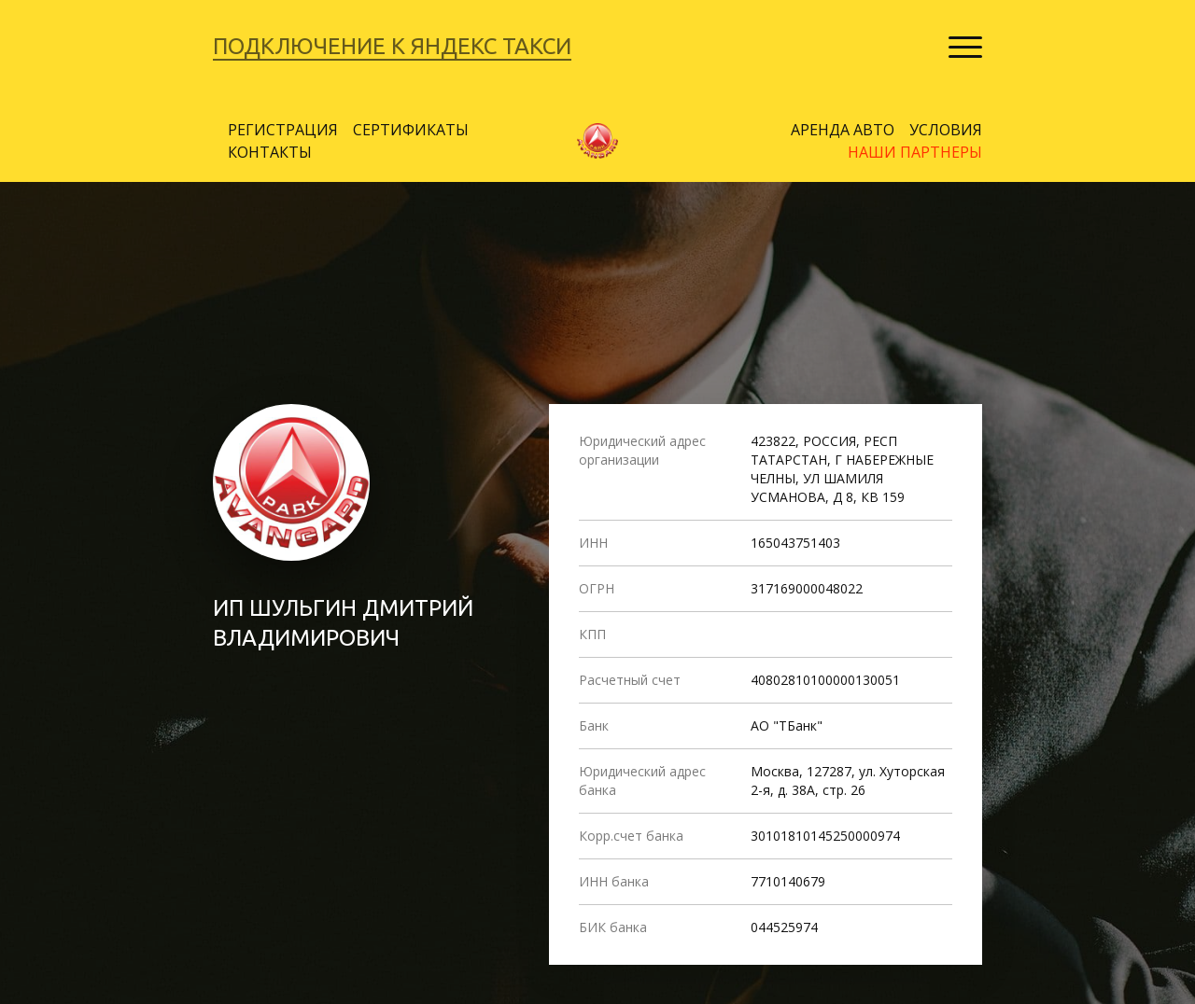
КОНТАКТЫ (270, 152)
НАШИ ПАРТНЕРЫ (915, 152)
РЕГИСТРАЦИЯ (283, 129)
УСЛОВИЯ (945, 129)
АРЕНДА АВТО (842, 129)
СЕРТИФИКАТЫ (411, 129)
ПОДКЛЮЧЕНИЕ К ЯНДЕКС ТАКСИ (392, 46)
